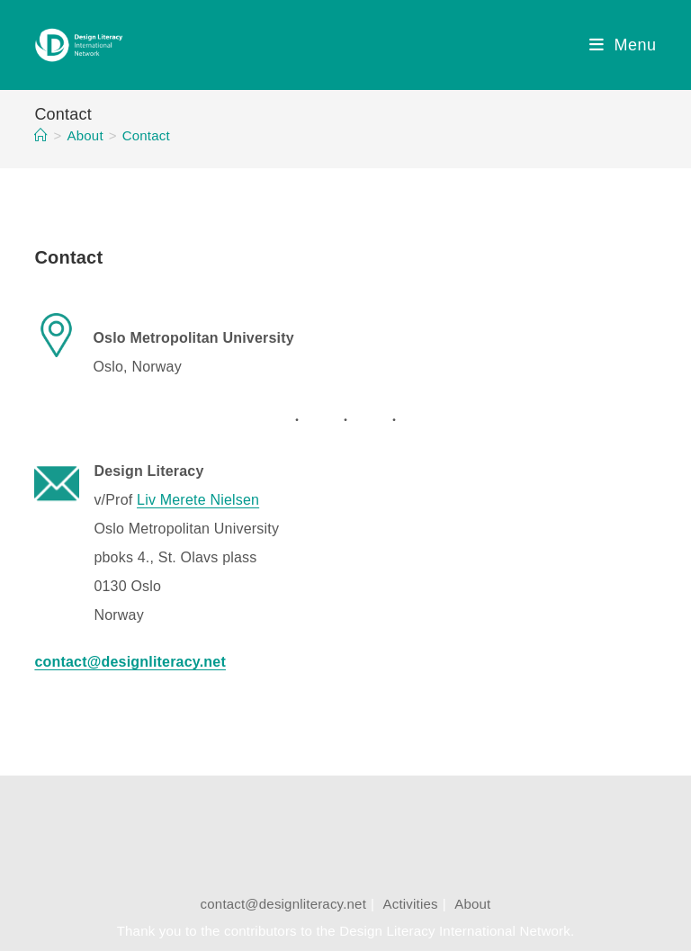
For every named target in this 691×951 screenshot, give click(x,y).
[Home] (41, 135)
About (472, 903)
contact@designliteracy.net (283, 903)
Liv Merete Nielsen (198, 499)
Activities (410, 903)
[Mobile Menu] (623, 45)
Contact (146, 135)
